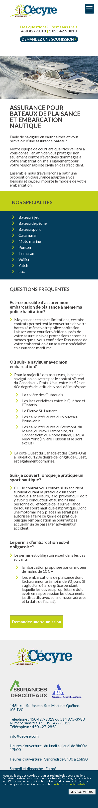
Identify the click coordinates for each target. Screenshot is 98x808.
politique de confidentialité (70, 784)
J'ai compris (82, 792)
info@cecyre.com (24, 736)
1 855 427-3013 (63, 31)
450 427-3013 (33, 31)
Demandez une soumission (49, 39)
